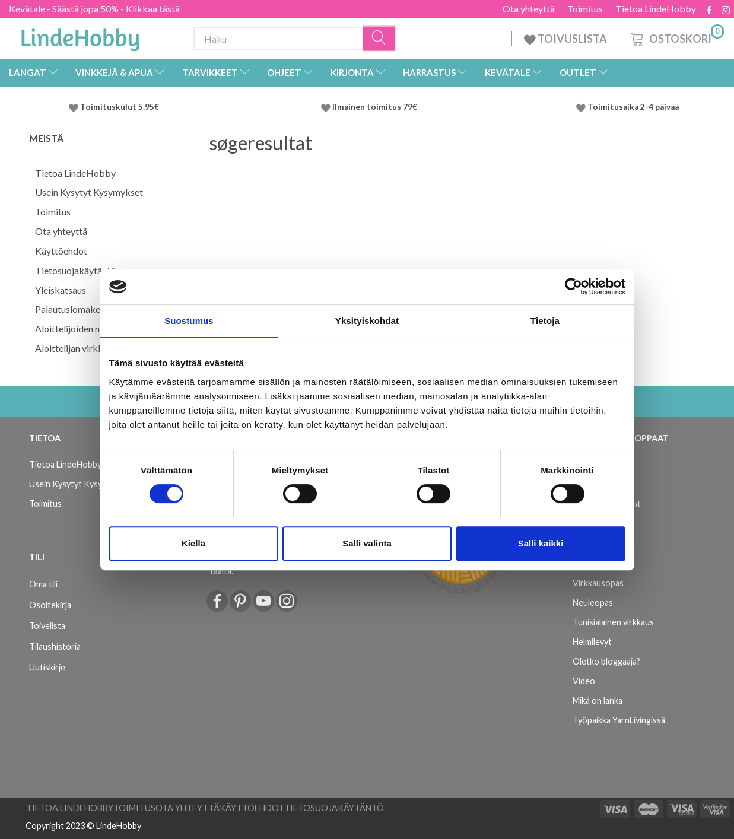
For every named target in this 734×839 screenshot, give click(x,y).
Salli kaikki (541, 543)
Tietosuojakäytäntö (75, 270)
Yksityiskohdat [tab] (367, 321)
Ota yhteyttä (529, 9)
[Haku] (379, 39)
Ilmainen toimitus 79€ (376, 107)
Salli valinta (367, 543)
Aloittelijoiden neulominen (88, 328)
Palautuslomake (67, 308)
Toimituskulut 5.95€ (119, 107)
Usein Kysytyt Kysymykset (89, 192)
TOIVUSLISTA (566, 38)
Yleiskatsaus (60, 289)
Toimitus (585, 9)
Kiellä (193, 543)
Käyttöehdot (61, 250)
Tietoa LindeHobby (655, 9)
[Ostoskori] (676, 37)
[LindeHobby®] (80, 36)
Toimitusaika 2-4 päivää (633, 107)
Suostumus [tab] (189, 321)
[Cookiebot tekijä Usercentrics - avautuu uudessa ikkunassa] (573, 286)
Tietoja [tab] (545, 321)
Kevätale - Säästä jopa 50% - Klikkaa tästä (94, 8)
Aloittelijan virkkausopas (85, 348)
